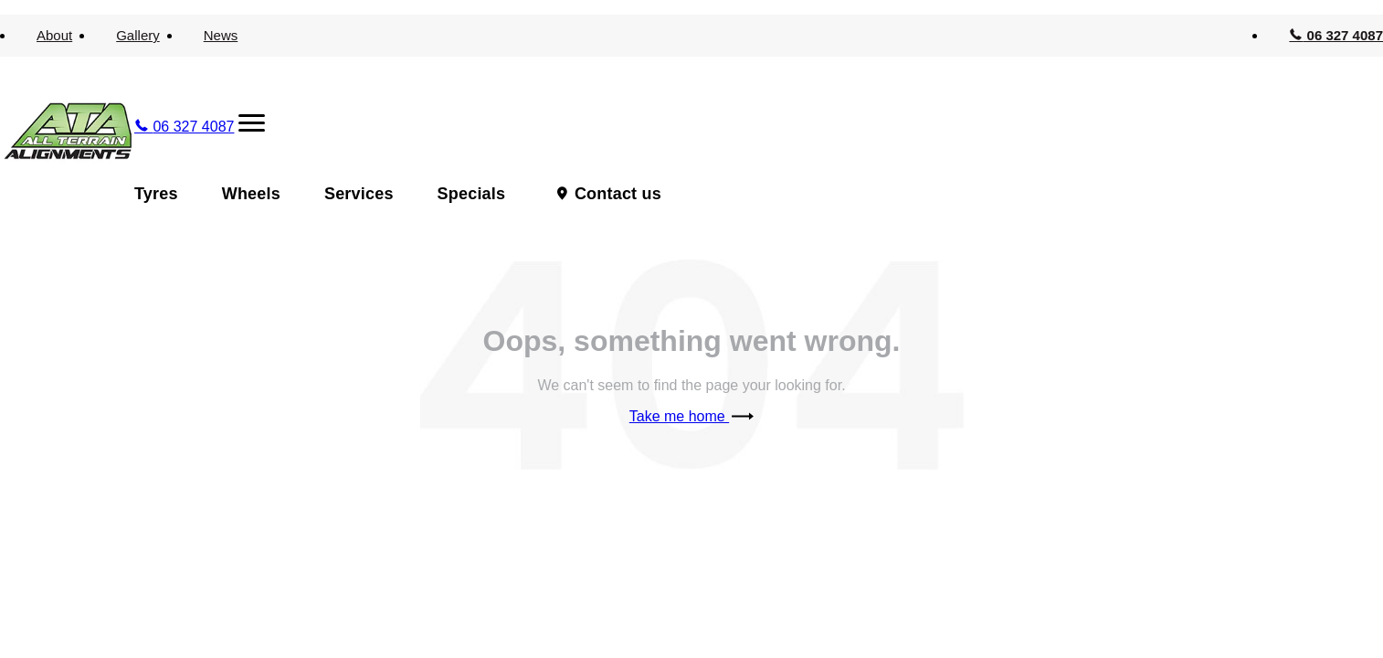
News (221, 35)
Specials (472, 194)
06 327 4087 (1336, 35)
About (54, 35)
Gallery (138, 35)
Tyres (156, 194)
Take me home (691, 416)
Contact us (618, 194)
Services (359, 194)
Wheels (251, 194)
